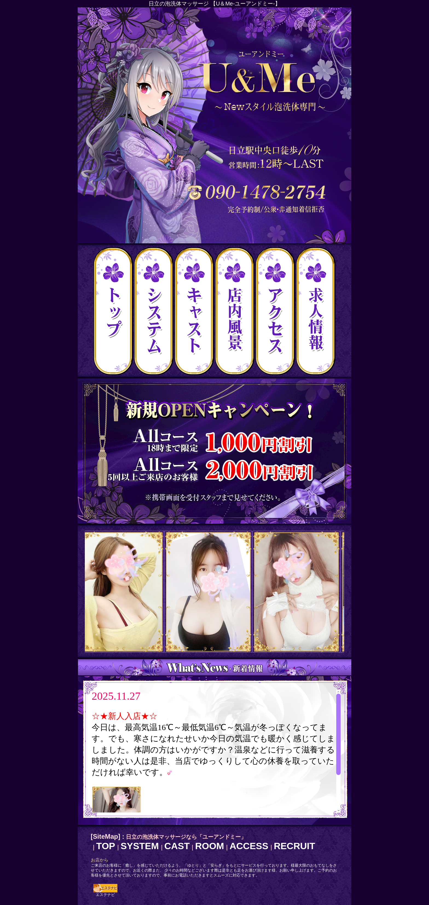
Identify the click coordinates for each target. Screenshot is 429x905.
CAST (177, 846)
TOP (105, 846)
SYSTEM (140, 846)
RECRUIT (294, 846)
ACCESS (249, 846)
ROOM (209, 846)
